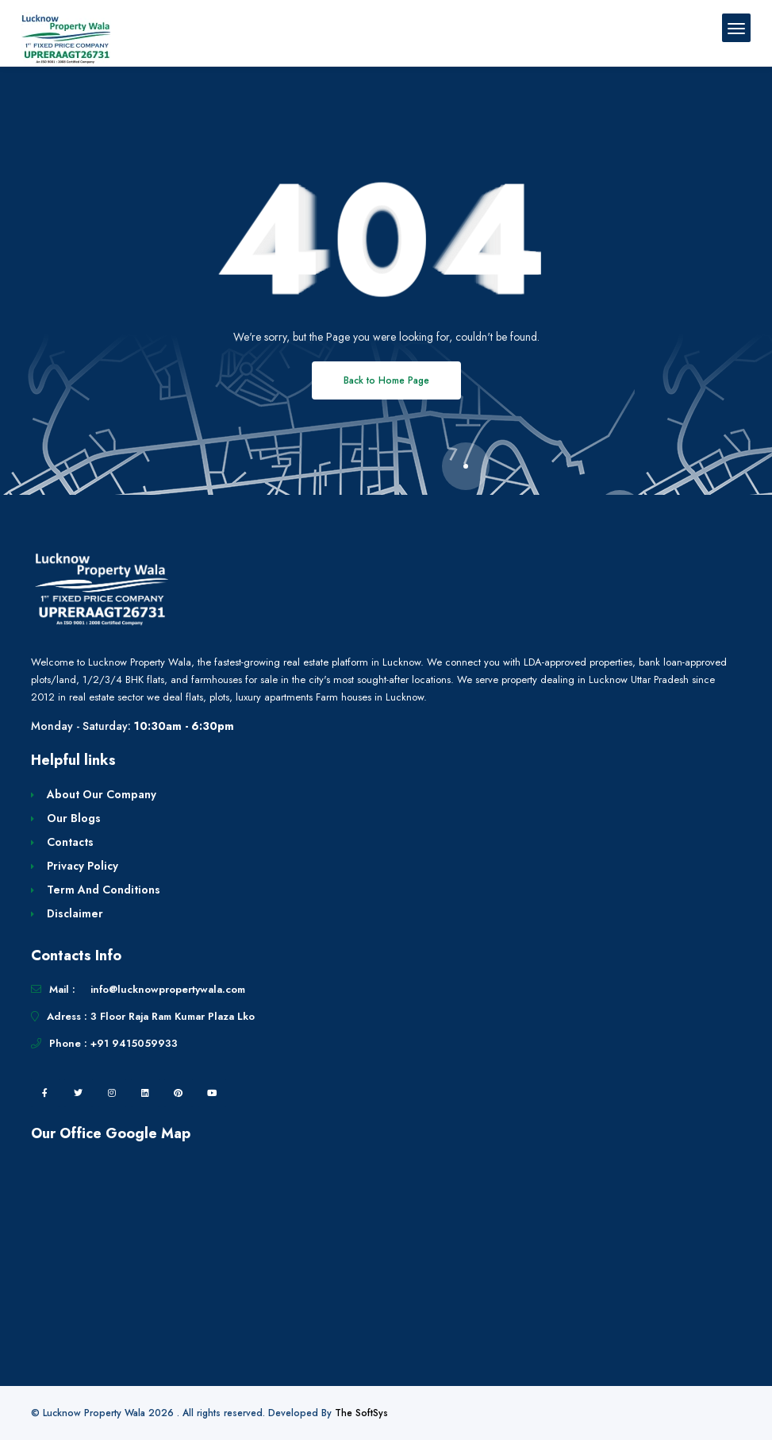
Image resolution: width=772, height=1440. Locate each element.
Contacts (70, 842)
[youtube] (212, 1093)
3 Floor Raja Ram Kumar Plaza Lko (172, 1016)
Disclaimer (75, 913)
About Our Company (101, 794)
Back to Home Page (386, 380)
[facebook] (45, 1093)
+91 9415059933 (134, 1043)
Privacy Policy (82, 866)
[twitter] (78, 1093)
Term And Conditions (103, 890)
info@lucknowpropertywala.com (167, 989)
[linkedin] (145, 1093)
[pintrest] (178, 1093)
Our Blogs (74, 818)
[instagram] (112, 1093)
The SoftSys (361, 1413)
